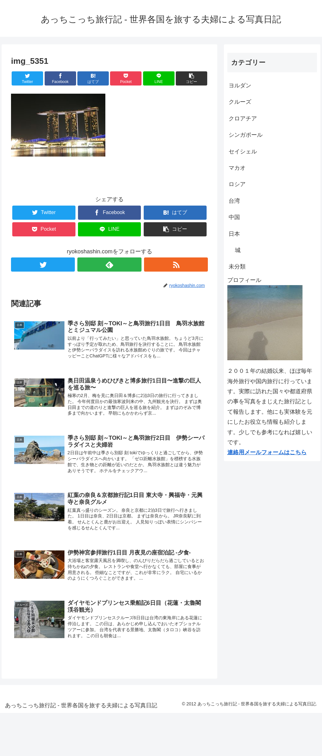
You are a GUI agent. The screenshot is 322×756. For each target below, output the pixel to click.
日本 (234, 234)
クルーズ (240, 102)
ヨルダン (240, 85)
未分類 (237, 266)
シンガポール (246, 135)
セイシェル (243, 151)
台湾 (234, 201)
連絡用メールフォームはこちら (267, 452)
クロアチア (243, 118)
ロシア (237, 184)
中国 (234, 217)
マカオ (237, 168)
